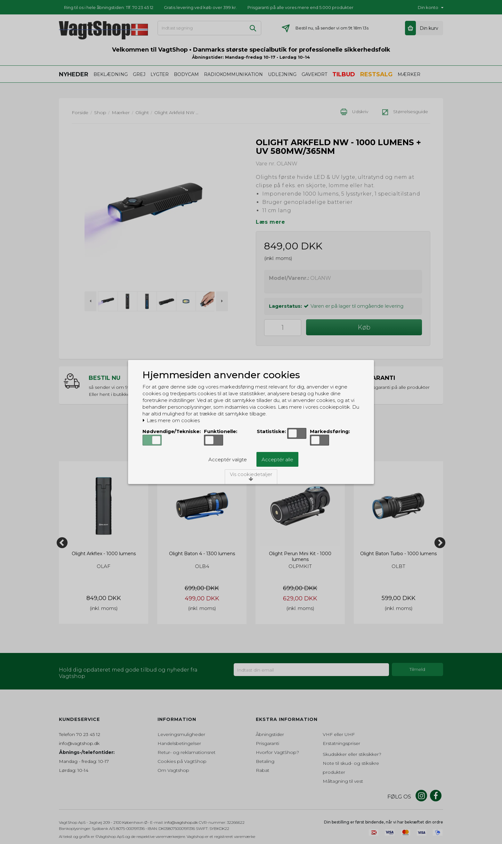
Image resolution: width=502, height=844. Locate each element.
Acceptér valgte (227, 459)
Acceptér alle (277, 459)
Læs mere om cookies (171, 420)
